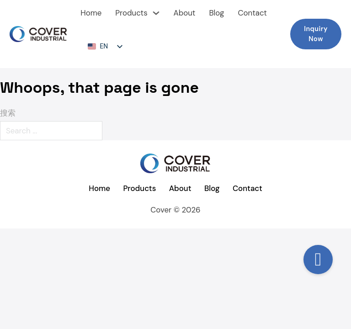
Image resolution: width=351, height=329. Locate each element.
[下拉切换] (156, 13)
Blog (216, 13)
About (184, 13)
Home (90, 13)
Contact (252, 13)
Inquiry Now (316, 34)
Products (131, 13)
